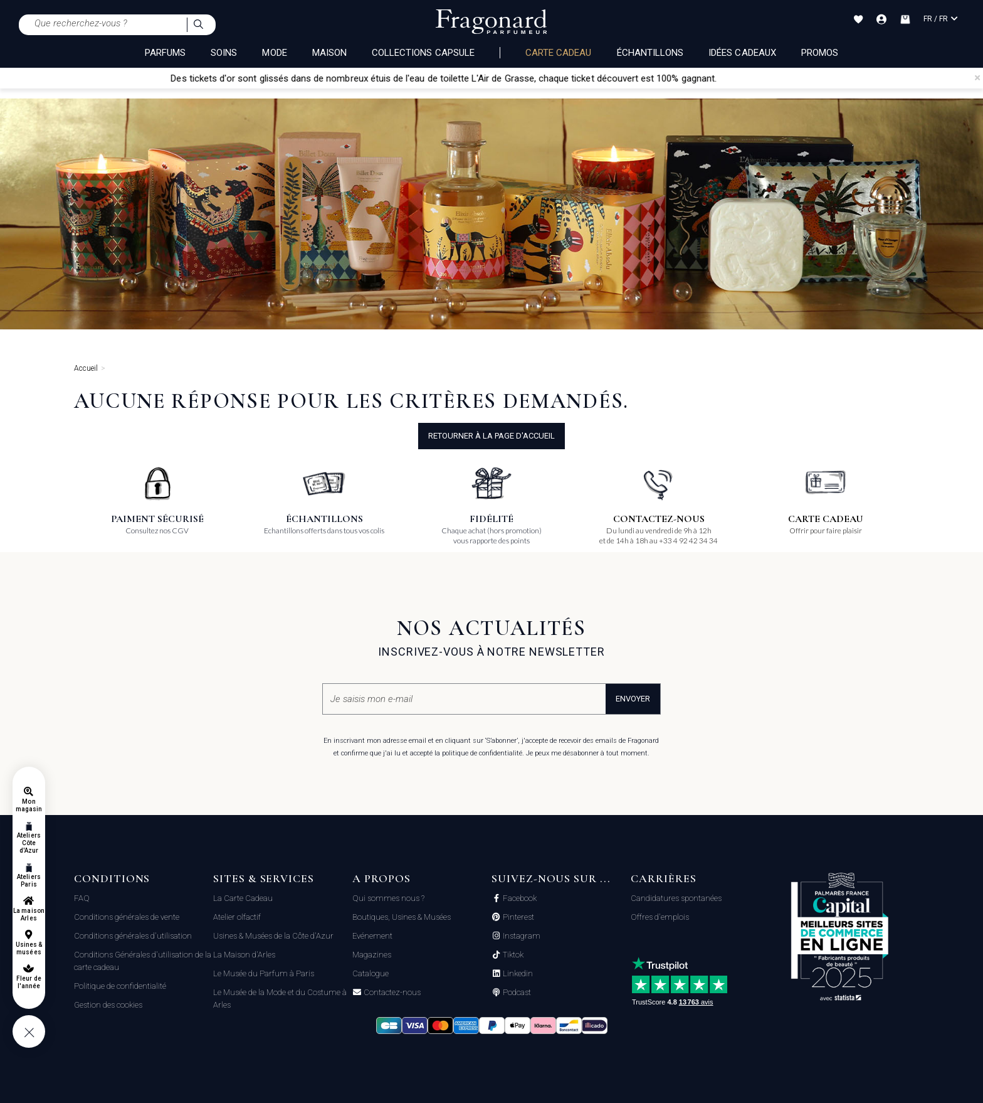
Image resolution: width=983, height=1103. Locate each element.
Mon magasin (29, 805)
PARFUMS (165, 52)
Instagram (520, 936)
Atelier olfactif (237, 917)
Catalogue (370, 973)
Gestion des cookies (108, 1005)
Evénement (372, 935)
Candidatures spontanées (676, 898)
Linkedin (517, 974)
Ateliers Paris (28, 880)
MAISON (329, 52)
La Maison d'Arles (244, 954)
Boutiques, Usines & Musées (401, 917)
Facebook (519, 898)
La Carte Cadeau (243, 898)
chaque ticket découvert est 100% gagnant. (647, 78)
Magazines (371, 954)
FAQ (82, 898)
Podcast (516, 992)
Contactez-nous (391, 992)
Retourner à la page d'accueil (491, 435)
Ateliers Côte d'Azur (28, 843)
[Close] (977, 78)
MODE (274, 52)
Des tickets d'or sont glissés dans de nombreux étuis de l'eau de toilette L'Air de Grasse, (373, 78)
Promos (819, 52)
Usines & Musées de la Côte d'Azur (273, 935)
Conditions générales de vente (126, 917)
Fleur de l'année (28, 982)
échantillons (650, 52)
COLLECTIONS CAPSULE (423, 52)
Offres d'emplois (660, 917)
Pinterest (517, 917)
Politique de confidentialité (120, 986)
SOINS (224, 52)
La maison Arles (28, 914)
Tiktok (512, 955)
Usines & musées (29, 948)
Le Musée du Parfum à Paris (263, 973)
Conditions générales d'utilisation (133, 935)
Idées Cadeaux (742, 52)
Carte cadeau (558, 52)
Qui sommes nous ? (388, 898)
